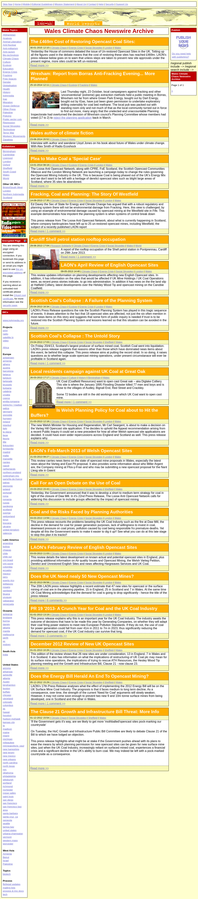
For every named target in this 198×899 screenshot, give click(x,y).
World (138, 245)
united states (10, 830)
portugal (7, 492)
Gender (7, 82)
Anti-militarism (10, 48)
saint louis (8, 796)
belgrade (7, 381)
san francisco (10, 803)
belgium (7, 378)
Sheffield (109, 342)
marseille (7, 458)
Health (6, 89)
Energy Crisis (76, 47)
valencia (7, 533)
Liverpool (8, 158)
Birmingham (94, 377)
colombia (7, 566)
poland (6, 489)
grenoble (7, 415)
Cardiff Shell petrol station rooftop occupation (78, 239)
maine (6, 732)
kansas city (9, 722)
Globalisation (10, 85)
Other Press (9, 109)
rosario (6, 587)
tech (5, 894)
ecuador (7, 570)
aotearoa (7, 614)
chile (5, 553)
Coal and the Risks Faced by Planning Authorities (82, 511)
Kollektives (8, 146)
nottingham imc (11, 475)
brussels (7, 384)
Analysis (7, 38)
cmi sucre (8, 563)
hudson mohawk (11, 718)
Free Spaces (10, 78)
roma (5, 496)
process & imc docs (13, 891)
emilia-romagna (11, 401)
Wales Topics (10, 30)
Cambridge (9, 154)
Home (17, 4)
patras (6, 482)
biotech (7, 874)
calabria (7, 391)
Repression (9, 122)
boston (6, 688)
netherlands (9, 469)
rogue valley (9, 793)
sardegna (8, 506)
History (82, 377)
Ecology (73, 85)
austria (6, 367)
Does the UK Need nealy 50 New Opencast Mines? (82, 576)
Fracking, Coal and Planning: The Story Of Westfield (84, 194)
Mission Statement (64, 4)
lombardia (8, 448)
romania (7, 499)
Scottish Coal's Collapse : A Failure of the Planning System (91, 300)
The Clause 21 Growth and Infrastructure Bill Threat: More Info (95, 711)
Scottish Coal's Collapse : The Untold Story (75, 336)
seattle (6, 823)
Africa (6, 347)
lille (4, 442)
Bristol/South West (13, 187)
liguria (6, 438)
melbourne (8, 634)
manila (6, 631)
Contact (92, 4)
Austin (6, 681)
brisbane (7, 617)
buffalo (6, 692)
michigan (7, 739)
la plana (7, 431)
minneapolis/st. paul (13, 745)
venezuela (8, 604)
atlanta (6, 678)
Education (8, 68)
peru (5, 577)
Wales (118, 47)
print (5, 330)
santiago (7, 590)
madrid (6, 452)
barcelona (8, 371)
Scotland (7, 197)
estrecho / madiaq (12, 405)
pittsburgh (8, 779)
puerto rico (8, 580)
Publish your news (183, 41)
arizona (7, 668)
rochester (8, 789)
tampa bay (8, 827)
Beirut (6, 857)
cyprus (6, 398)
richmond (8, 786)
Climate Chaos (59, 47)
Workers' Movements (14, 136)
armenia (7, 361)
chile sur (7, 556)
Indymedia (8, 95)
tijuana (6, 594)
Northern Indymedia (13, 194)
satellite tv (8, 337)
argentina (8, 543)
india (5, 654)
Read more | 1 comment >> (47, 231)
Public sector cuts (12, 119)
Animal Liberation (12, 41)
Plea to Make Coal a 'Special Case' (66, 158)
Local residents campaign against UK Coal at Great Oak (88, 371)
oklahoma (8, 772)
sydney (6, 644)
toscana (7, 523)
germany (7, 411)
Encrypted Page (11, 240)
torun (5, 519)
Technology (9, 129)
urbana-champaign (13, 833)
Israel (6, 860)
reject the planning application (72, 117)
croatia (6, 394)
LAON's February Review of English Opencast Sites (84, 547)
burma (6, 621)
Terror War (8, 132)
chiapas (7, 550)
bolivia (6, 546)
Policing (7, 116)
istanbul (7, 425)
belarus (7, 374)
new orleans (9, 759)
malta (6, 455)
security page (10, 305)
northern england (12, 472)
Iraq (5, 99)
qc (4, 641)
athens (6, 364)
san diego (8, 800)
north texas (9, 766)
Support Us (122, 4)
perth (5, 637)
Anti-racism (9, 51)
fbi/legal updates (11, 884)
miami (6, 735)
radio (5, 334)
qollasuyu (8, 584)
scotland (7, 509)
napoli (6, 465)
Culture (73, 377)
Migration (8, 102)
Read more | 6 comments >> (48, 600)
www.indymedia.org (13, 320)
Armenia (7, 853)
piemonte (8, 486)
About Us (81, 4)
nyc (5, 769)
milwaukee (8, 742)
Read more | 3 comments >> (48, 635)
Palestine (8, 112)
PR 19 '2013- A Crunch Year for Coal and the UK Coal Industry (94, 608)
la (4, 725)
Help (100, 4)
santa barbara (10, 813)
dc (4, 708)
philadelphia (9, 776)
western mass (10, 840)
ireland (6, 421)
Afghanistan (9, 34)
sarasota (7, 820)
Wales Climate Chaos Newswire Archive (99, 31)
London (108, 47)
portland (7, 783)
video (6, 340)
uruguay (7, 597)
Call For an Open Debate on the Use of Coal (75, 482)
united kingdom (11, 529)
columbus (8, 705)
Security (109, 4)
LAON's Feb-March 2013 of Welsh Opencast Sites (81, 450)
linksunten (8, 445)
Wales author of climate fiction (62, 132)
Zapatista (8, 139)
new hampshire (11, 749)
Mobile (26, 4)
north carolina (10, 762)
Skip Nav (7, 4)
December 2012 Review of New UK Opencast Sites (82, 643)
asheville (7, 675)
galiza (6, 408)
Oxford (6, 164)
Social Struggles (93, 47)
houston (7, 715)
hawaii (6, 712)
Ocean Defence (11, 105)
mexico (6, 573)
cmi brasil (8, 560)
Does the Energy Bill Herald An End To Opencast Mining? (90, 676)
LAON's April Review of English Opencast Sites (109, 265)
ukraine (7, 526)
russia (6, 502)
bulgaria (7, 388)
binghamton (9, 685)
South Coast (9, 171)
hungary (7, 418)
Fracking (84, 85)
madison (7, 729)
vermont (7, 837)
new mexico (9, 756)
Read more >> (39, 65)
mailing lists (9, 887)
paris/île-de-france (12, 479)
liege (5, 435)
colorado (7, 702)
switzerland (9, 516)
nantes (6, 462)
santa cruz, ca (10, 816)
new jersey (8, 752)
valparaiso (8, 600)
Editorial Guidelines (42, 4)
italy (5, 428)
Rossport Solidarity (61, 245)
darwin (6, 624)
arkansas (8, 671)
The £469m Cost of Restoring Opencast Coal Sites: (83, 41)
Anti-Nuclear (9, 45)
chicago (7, 695)
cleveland (8, 698)
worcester (8, 843)
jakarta (6, 627)
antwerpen (8, 357)
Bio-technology (11, 55)
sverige (7, 513)
